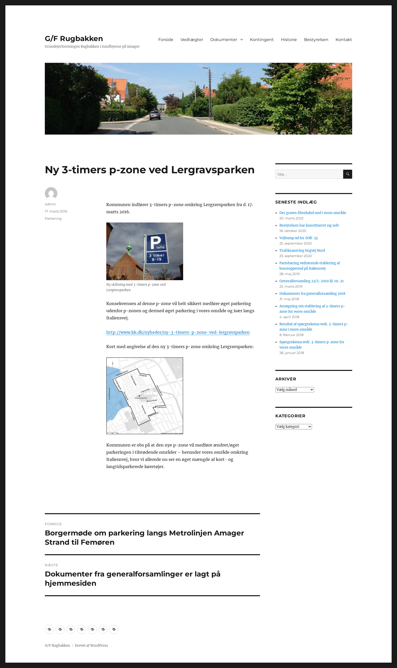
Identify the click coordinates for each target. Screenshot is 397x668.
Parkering (53, 218)
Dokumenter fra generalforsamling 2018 (312, 293)
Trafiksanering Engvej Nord (302, 250)
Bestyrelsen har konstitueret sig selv (309, 225)
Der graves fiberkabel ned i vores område (312, 213)
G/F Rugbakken (74, 38)
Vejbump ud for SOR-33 (298, 238)
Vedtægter (192, 39)
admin (50, 204)
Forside (165, 39)
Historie (289, 39)
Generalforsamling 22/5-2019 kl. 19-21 (311, 281)
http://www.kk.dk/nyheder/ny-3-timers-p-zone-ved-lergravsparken (178, 332)
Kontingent (262, 39)
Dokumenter (223, 39)
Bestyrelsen (316, 39)
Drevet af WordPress (91, 645)
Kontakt (344, 39)
